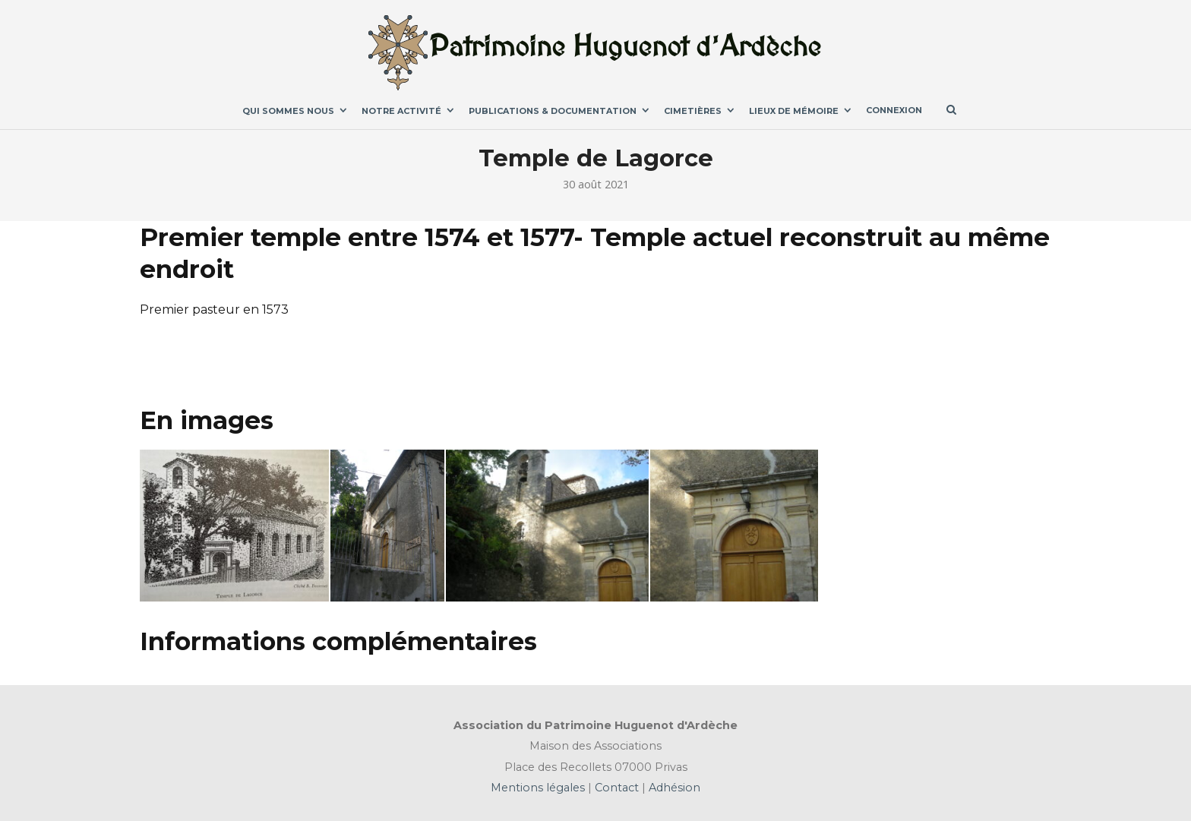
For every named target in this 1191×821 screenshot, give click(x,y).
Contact (615, 787)
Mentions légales (539, 787)
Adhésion (673, 787)
